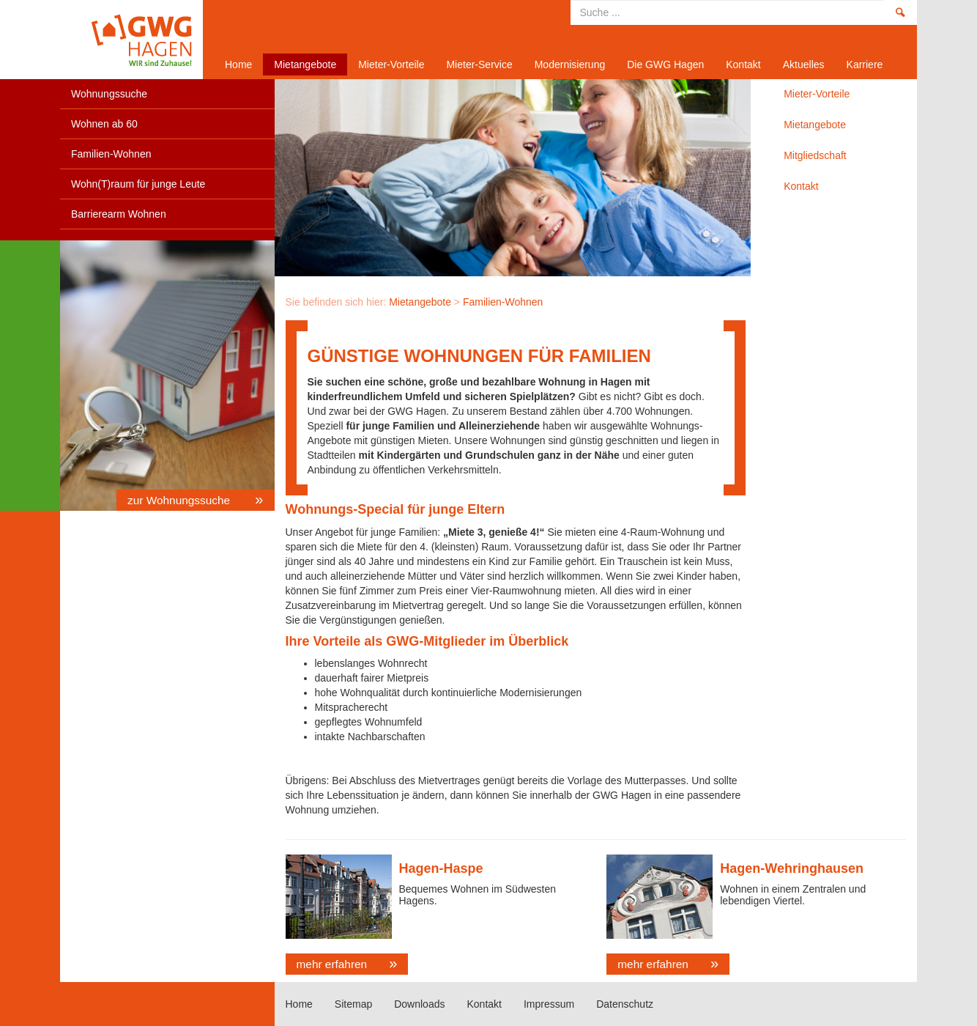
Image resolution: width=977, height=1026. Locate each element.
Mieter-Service (479, 64)
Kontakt (743, 64)
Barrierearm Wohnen (118, 214)
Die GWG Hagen (665, 64)
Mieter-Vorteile (391, 64)
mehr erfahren (332, 964)
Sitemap (353, 1004)
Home (126, 39)
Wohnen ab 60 (104, 124)
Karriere (865, 64)
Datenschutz (624, 1004)
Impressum (549, 1004)
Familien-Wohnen (111, 154)
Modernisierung (570, 64)
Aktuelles (804, 64)
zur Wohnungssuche (180, 500)
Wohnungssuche (109, 94)
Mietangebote (305, 64)
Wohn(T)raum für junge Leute (138, 184)
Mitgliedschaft (815, 155)
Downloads (419, 1004)
